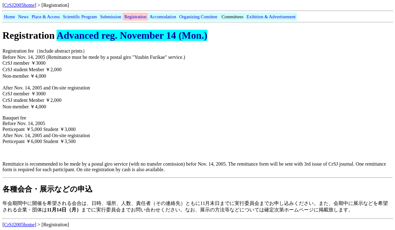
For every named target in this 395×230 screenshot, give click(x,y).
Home (9, 16)
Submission (110, 16)
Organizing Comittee (198, 16)
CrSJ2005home (19, 5)
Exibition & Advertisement (271, 16)
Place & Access (46, 16)
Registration (135, 16)
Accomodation (163, 16)
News (23, 16)
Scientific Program (80, 16)
